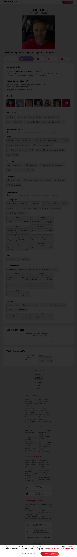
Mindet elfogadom (50, 554)
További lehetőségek (28, 554)
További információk (53, 548)
